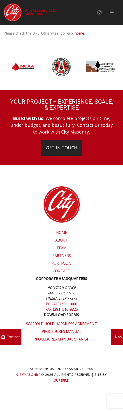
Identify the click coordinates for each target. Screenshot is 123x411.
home (79, 33)
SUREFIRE (61, 380)
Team (61, 247)
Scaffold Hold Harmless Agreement (61, 323)
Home (61, 232)
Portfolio (61, 263)
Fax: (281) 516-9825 (61, 309)
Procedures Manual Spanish (62, 339)
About (61, 240)
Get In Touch (61, 148)
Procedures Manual (61, 331)
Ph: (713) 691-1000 (61, 303)
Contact (61, 270)
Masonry (28, 374)
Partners (61, 255)
